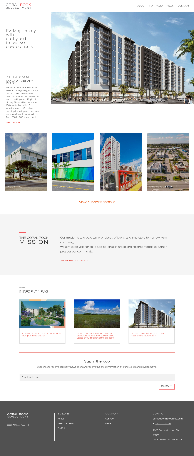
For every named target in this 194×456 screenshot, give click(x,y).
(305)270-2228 (163, 424)
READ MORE (13, 123)
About (61, 419)
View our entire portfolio (97, 202)
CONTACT (183, 6)
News (108, 424)
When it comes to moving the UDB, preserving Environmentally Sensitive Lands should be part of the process (95, 336)
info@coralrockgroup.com (169, 419)
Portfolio (62, 428)
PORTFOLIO (156, 6)
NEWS (170, 6)
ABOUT (141, 6)
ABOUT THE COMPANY (73, 261)
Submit (166, 386)
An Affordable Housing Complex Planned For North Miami (148, 335)
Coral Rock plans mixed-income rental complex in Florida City (41, 335)
